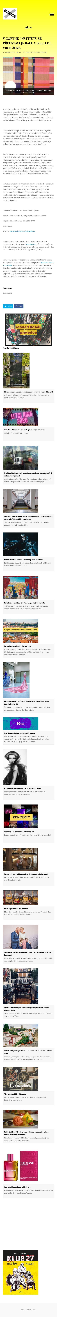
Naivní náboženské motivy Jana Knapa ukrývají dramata (24, 603)
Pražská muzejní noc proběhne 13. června (19, 733)
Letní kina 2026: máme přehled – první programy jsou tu (24, 430)
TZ (20, 52)
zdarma (44, 52)
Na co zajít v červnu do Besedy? (16, 909)
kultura (32, 52)
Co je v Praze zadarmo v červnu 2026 (17, 646)
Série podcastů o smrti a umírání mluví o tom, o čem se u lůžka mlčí (28, 392)
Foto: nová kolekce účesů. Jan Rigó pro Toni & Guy (22, 788)
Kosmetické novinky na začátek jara (17, 1187)
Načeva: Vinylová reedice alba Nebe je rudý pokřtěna (23, 560)
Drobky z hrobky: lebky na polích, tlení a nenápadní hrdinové (26, 874)
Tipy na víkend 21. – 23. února (15, 1094)
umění (38, 52)
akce (27, 52)
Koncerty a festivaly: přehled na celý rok (19, 832)
